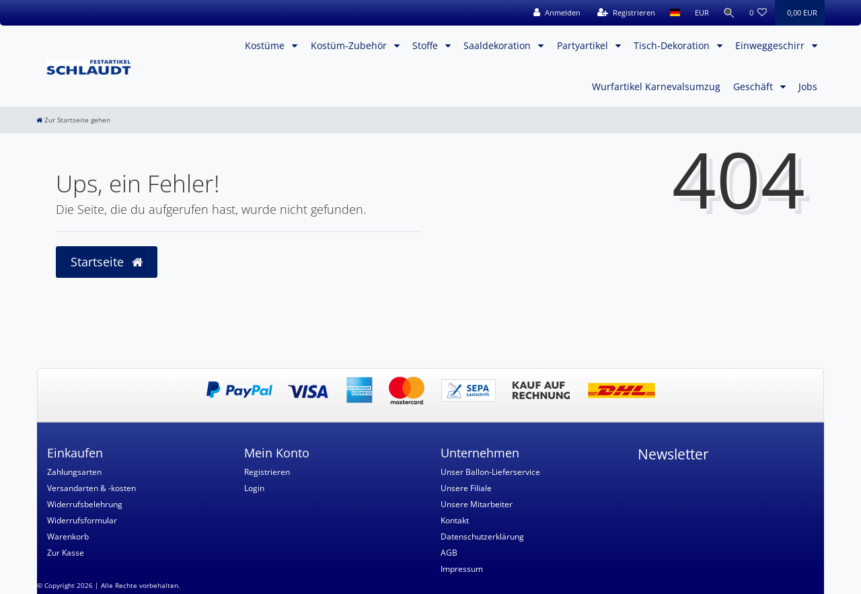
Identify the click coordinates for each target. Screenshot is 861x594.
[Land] (673, 13)
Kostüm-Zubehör (350, 45)
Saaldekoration (498, 45)
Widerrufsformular (82, 520)
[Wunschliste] (758, 13)
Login (254, 488)
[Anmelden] (555, 13)
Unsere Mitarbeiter (477, 504)
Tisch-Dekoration (673, 45)
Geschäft (754, 86)
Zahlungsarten (74, 472)
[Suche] (728, 13)
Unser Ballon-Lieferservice (490, 472)
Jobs (807, 86)
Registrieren (267, 472)
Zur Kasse (65, 552)
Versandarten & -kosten (91, 488)
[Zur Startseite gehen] (73, 120)
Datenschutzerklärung (482, 536)
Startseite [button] (107, 262)
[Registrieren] (624, 13)
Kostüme (266, 45)
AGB (449, 552)
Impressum (462, 568)
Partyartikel (584, 45)
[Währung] (699, 13)
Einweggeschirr (771, 45)
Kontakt (455, 520)
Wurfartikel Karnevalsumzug (656, 86)
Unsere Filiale (466, 488)
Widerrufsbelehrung (84, 504)
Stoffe (426, 45)
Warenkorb (68, 536)
